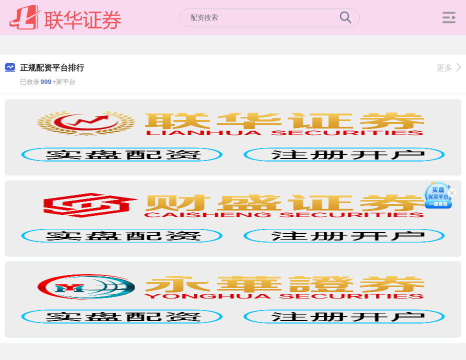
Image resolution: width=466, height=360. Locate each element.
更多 (448, 68)
